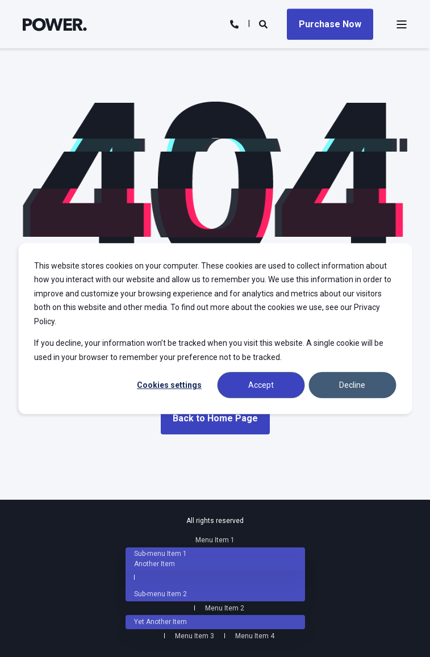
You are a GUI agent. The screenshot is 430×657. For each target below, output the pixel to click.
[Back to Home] (55, 24)
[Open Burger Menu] (401, 24)
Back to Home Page (215, 418)
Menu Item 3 (194, 636)
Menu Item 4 (254, 636)
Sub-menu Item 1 (160, 553)
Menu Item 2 (224, 608)
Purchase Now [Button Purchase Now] (330, 24)
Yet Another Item (160, 621)
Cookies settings (169, 385)
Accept (261, 385)
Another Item (154, 563)
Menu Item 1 (215, 540)
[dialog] (215, 329)
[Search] (264, 23)
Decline (352, 385)
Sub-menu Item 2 (160, 594)
